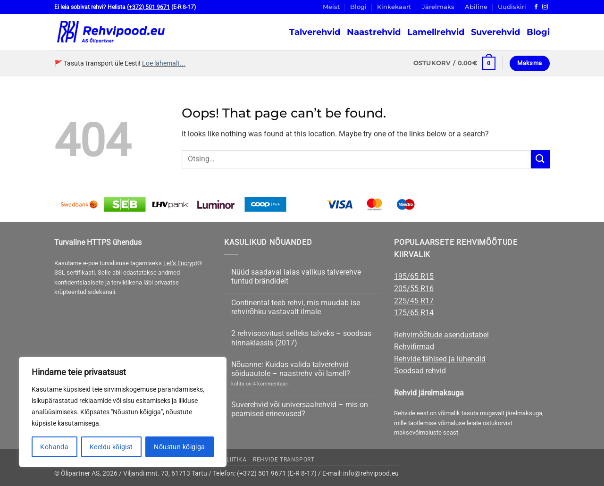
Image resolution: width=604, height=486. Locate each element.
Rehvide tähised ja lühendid (440, 358)
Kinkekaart (394, 6)
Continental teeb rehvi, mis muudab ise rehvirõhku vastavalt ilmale (295, 307)
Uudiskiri (512, 6)
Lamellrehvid (435, 32)
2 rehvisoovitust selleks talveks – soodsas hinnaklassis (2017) (301, 338)
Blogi (358, 6)
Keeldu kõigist (111, 447)
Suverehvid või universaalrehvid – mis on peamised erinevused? (299, 409)
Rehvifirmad (414, 346)
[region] (122, 412)
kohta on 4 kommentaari (260, 384)
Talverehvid (314, 32)
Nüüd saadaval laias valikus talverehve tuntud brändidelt (296, 276)
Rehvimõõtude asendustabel (441, 334)
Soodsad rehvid (420, 370)
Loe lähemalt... (163, 63)
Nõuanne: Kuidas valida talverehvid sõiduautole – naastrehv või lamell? (290, 369)
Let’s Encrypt (180, 263)
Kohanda (54, 447)
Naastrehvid (374, 32)
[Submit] (540, 159)
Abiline (476, 6)
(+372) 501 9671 (148, 7)
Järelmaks (438, 6)
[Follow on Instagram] (545, 7)
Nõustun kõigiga (179, 447)
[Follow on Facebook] (536, 7)
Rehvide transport (283, 459)
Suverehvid (495, 32)
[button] (454, 63)
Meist (331, 6)
